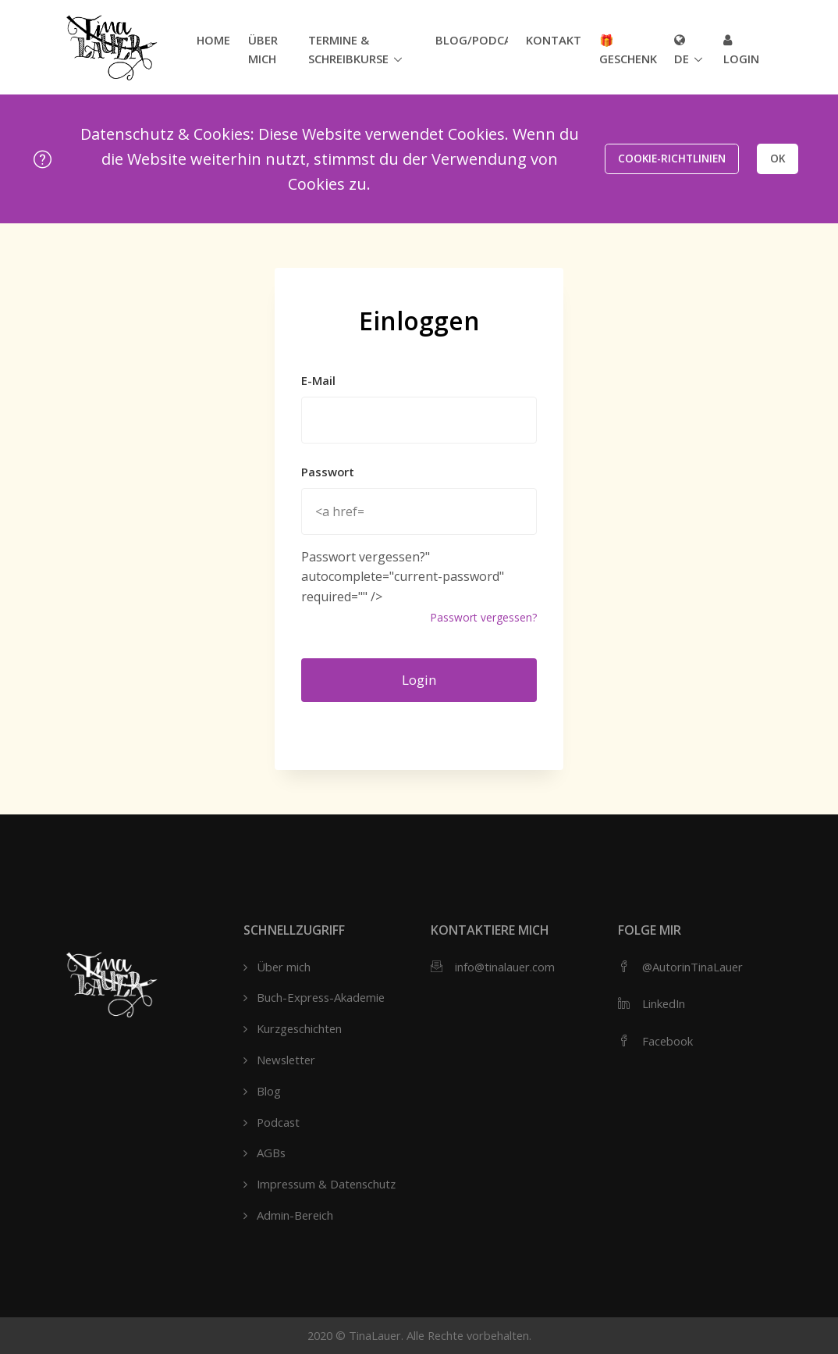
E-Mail (318, 380)
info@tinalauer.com (505, 967)
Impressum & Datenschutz (326, 1184)
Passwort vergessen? (483, 617)
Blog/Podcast (471, 40)
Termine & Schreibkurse (348, 49)
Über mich (263, 49)
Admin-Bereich (295, 1215)
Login (741, 50)
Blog (269, 1091)
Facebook (667, 1041)
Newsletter (286, 1059)
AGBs (271, 1152)
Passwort (327, 471)
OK (777, 158)
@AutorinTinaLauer (692, 967)
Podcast (278, 1122)
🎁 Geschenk (628, 49)
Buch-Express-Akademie (321, 997)
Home (213, 40)
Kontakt (553, 40)
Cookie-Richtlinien (672, 158)
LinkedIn (663, 1003)
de (681, 50)
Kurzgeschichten (299, 1028)
